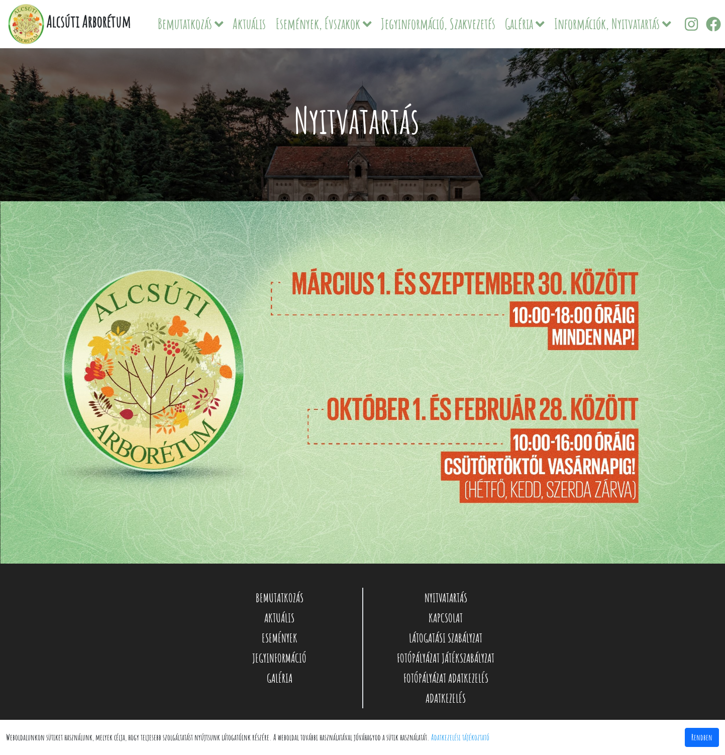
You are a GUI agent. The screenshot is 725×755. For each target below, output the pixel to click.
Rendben (701, 737)
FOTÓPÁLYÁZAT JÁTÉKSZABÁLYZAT (445, 658)
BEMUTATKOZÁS (279, 597)
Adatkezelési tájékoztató (460, 737)
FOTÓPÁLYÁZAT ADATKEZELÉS (445, 678)
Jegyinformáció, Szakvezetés (438, 24)
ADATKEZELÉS (446, 698)
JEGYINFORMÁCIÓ (279, 658)
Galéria (525, 24)
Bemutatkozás (191, 24)
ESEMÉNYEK (279, 637)
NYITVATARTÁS (446, 597)
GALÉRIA (279, 678)
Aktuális (249, 24)
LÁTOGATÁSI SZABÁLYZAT (445, 637)
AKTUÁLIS (279, 617)
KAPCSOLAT (446, 617)
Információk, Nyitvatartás (612, 24)
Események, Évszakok (324, 24)
